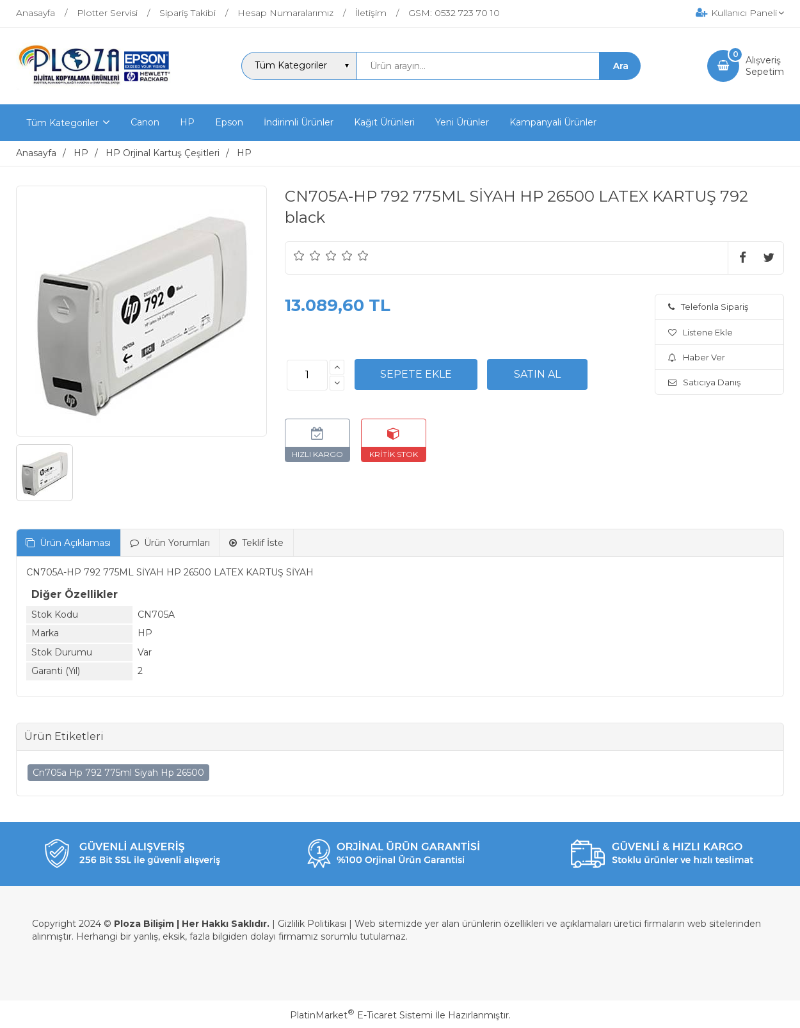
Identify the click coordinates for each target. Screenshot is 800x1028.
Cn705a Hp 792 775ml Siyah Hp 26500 (118, 772)
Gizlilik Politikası (312, 923)
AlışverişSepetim (765, 65)
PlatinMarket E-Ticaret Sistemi (361, 1015)
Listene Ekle (700, 332)
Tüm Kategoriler (62, 123)
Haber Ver (696, 357)
